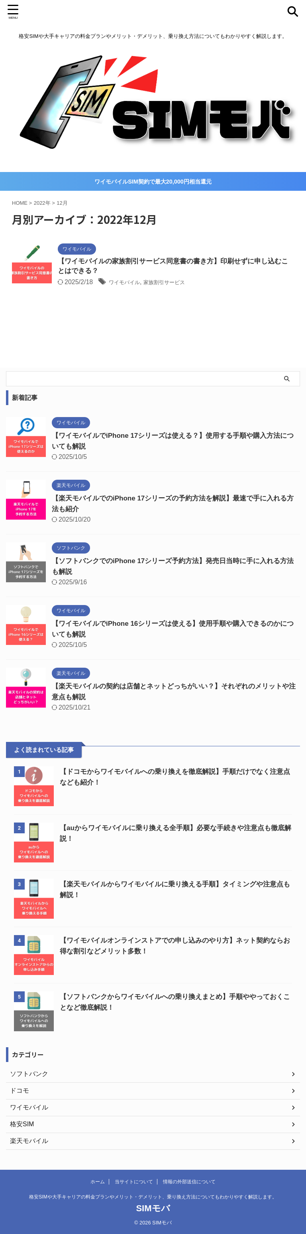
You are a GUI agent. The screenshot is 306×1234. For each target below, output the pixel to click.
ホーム (97, 1182)
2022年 (42, 202)
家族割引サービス (176, 282)
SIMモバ (153, 1208)
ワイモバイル (128, 282)
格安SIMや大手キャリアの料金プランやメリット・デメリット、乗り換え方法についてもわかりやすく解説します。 (153, 1197)
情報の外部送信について (189, 1182)
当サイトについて (134, 1182)
